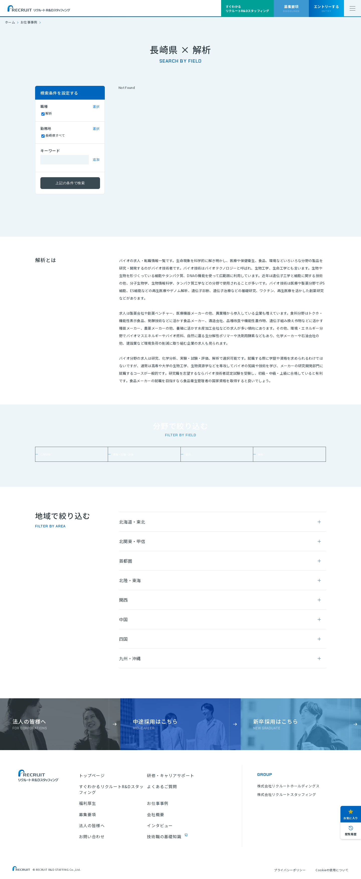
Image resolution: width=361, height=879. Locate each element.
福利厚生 (87, 803)
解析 (264, 454)
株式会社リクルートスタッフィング (286, 794)
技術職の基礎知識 (164, 836)
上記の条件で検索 (70, 183)
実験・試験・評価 (131, 454)
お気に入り (350, 818)
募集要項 (87, 814)
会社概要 (155, 814)
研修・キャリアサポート (170, 775)
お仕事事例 (29, 22)
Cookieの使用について (332, 870)
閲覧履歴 (350, 834)
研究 (192, 454)
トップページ (92, 775)
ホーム (10, 22)
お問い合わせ (92, 836)
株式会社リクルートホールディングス (288, 785)
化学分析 (50, 454)
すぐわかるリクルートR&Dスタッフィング (111, 789)
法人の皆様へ (92, 825)
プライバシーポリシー (290, 870)
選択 (96, 107)
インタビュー (160, 825)
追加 (96, 159)
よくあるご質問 (162, 786)
